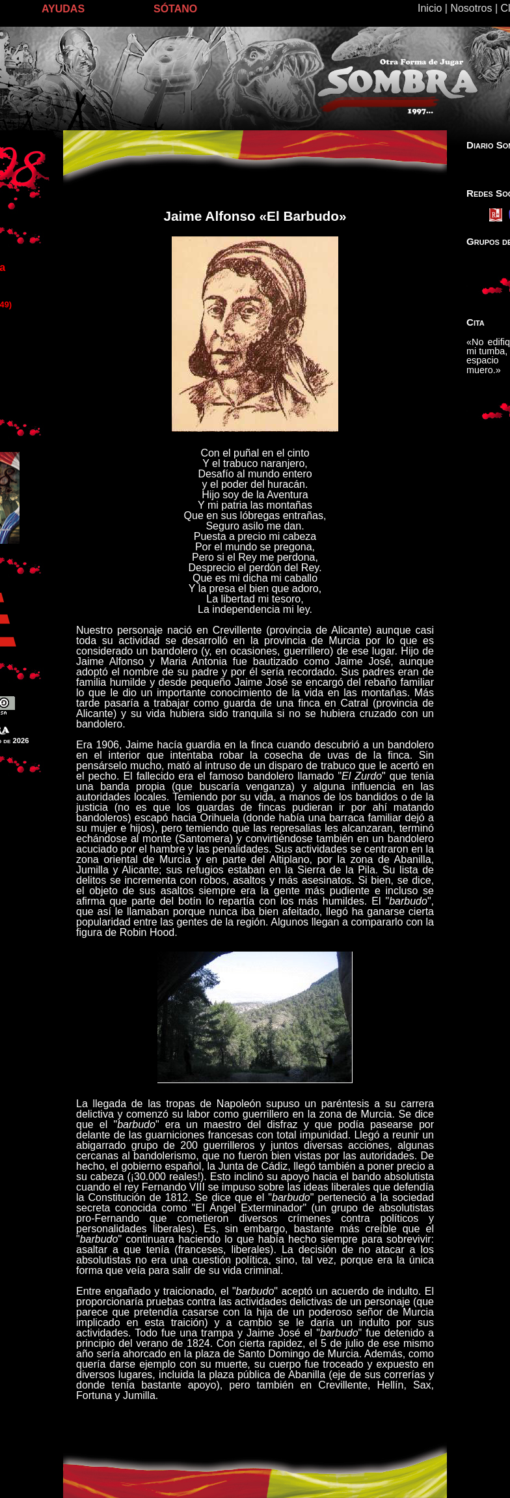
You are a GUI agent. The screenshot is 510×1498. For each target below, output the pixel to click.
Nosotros (471, 8)
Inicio (430, 8)
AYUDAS (63, 8)
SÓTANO (175, 8)
